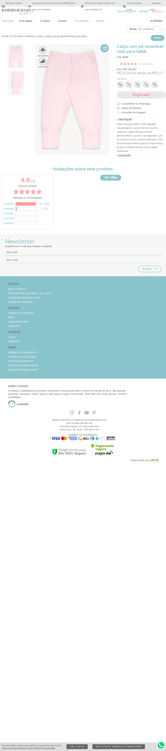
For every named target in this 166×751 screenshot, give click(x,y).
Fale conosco (17, 289)
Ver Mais (110, 178)
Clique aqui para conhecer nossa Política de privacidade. (28, 748)
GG (154, 85)
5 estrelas (9, 203)
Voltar (157, 38)
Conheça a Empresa (21, 313)
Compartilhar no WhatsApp (135, 103)
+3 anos (62, 21)
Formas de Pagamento (22, 352)
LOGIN (11, 337)
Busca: (133, 29)
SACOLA (156, 11)
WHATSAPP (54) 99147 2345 (24, 297)
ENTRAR (143, 11)
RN (120, 85)
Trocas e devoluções (22, 357)
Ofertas (100, 21)
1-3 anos (45, 21)
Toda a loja (7, 21)
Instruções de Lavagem (133, 112)
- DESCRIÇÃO (124, 119)
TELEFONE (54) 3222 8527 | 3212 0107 (30, 293)
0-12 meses (25, 21)
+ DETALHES (124, 155)
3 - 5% (44, 208)
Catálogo (14, 326)
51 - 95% (44, 203)
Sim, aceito (77, 746)
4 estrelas (9, 208)
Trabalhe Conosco (20, 302)
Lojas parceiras (18, 322)
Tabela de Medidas (131, 108)
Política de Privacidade (23, 365)
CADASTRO (14, 341)
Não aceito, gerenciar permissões (119, 746)
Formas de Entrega (21, 361)
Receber (146, 269)
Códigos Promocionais (23, 370)
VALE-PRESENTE (126, 11)
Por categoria (81, 21)
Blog (11, 317)
